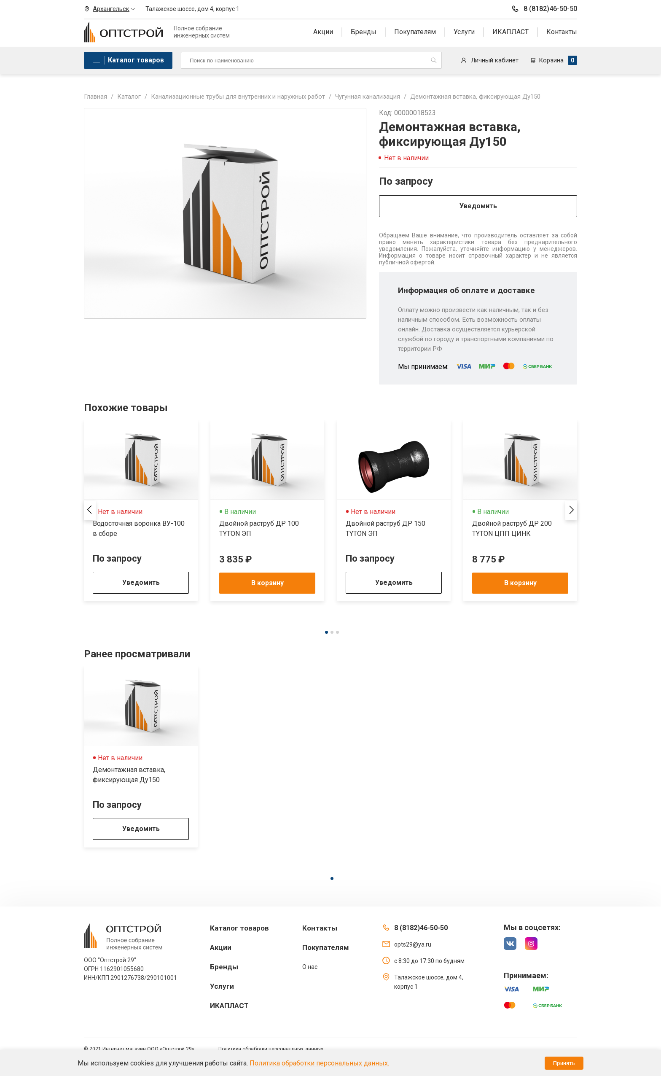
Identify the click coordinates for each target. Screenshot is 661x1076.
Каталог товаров (136, 60)
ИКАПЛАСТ (510, 32)
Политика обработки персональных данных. (319, 1063)
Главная (95, 96)
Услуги (464, 32)
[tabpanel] (141, 510)
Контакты (561, 32)
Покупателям (415, 32)
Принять (564, 1063)
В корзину (267, 583)
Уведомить (478, 206)
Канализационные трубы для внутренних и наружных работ (238, 96)
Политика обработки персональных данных (270, 1049)
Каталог (129, 96)
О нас (309, 966)
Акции (323, 32)
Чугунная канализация (367, 96)
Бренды (363, 32)
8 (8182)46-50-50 (544, 9)
